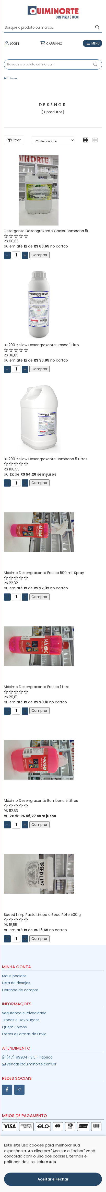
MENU (92, 43)
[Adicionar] (25, 255)
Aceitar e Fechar (53, 1179)
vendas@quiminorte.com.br (29, 1064)
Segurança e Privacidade (24, 1013)
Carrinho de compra (20, 990)
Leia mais (46, 1161)
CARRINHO (51, 43)
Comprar (39, 254)
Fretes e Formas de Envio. (24, 1034)
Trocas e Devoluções (21, 1019)
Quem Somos (14, 1027)
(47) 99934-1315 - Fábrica (27, 1057)
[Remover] (7, 255)
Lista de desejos (16, 982)
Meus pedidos (14, 976)
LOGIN (11, 43)
